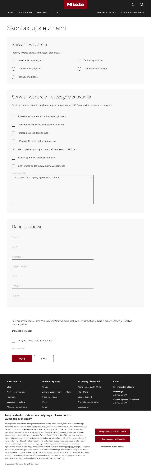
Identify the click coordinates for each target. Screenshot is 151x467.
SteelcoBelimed (85, 397)
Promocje (11, 397)
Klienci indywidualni (132, 12)
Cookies (34, 464)
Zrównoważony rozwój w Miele (56, 392)
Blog (9, 387)
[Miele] (75, 4)
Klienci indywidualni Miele (89, 387)
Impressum (10, 464)
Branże (10, 12)
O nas (45, 387)
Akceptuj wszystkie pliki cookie (112, 432)
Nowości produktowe (17, 392)
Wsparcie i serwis (107, 12)
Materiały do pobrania (17, 407)
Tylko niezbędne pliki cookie (112, 439)
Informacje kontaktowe (123, 387)
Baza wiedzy (25, 12)
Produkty (42, 12)
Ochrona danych (22, 464)
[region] (75, 439)
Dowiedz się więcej (22, 331)
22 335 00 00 (120, 395)
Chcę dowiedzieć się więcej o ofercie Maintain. (50, 189)
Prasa (44, 402)
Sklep (55, 12)
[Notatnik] (133, 4)
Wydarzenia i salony (16, 402)
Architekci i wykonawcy (88, 402)
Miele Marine (84, 392)
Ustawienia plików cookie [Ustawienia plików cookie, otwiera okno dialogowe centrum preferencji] (112, 447)
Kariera (45, 407)
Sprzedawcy (83, 407)
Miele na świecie (49, 397)
